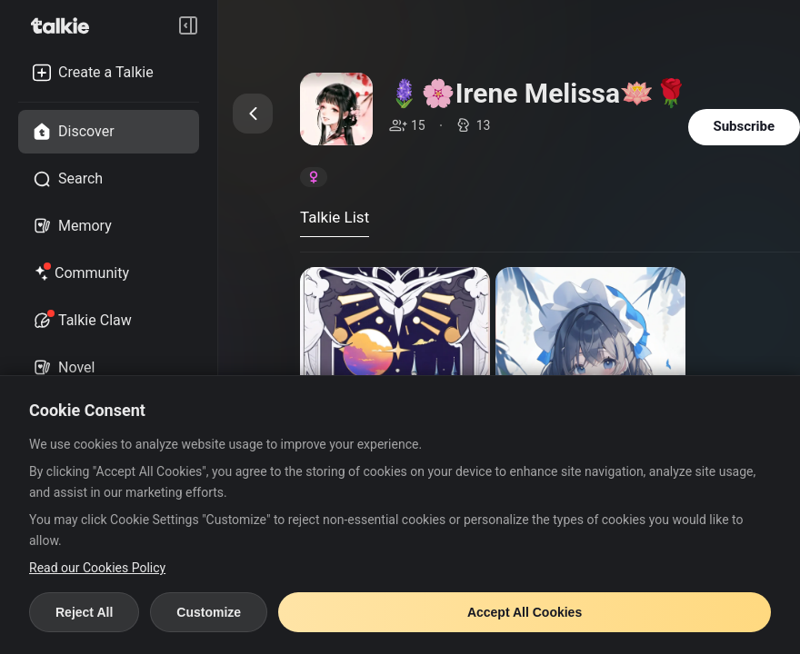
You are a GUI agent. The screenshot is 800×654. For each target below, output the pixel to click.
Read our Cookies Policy (97, 567)
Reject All (84, 612)
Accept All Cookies (524, 612)
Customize (208, 612)
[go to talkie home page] (65, 25)
